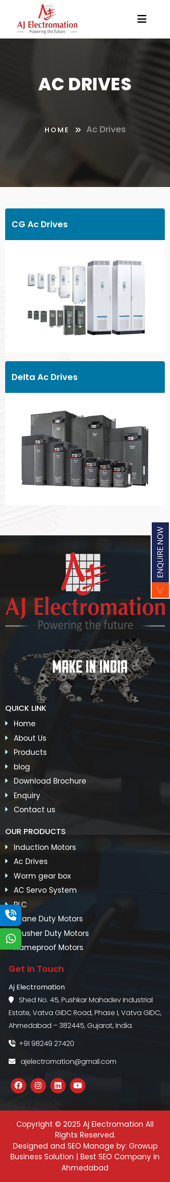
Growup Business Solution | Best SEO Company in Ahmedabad (85, 1157)
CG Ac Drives (40, 224)
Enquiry (27, 795)
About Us (30, 738)
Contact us (34, 810)
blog (22, 767)
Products (30, 752)
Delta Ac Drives (45, 377)
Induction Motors (45, 847)
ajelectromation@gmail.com (62, 1061)
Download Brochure (50, 781)
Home (57, 130)
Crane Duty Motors (48, 919)
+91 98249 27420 (41, 1043)
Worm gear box (42, 876)
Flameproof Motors (48, 947)
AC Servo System (45, 890)
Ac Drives (31, 861)
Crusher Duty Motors (51, 933)
